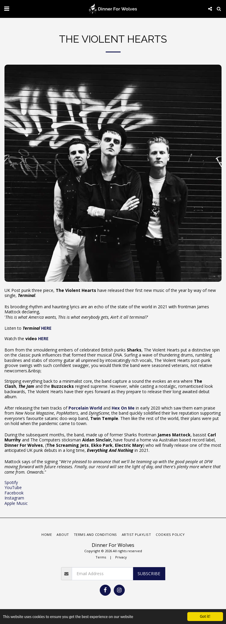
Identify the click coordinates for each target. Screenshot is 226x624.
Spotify (11, 482)
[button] (6, 8)
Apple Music (16, 503)
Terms (101, 557)
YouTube (13, 487)
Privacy (121, 557)
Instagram (14, 498)
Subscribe (149, 573)
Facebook (14, 493)
